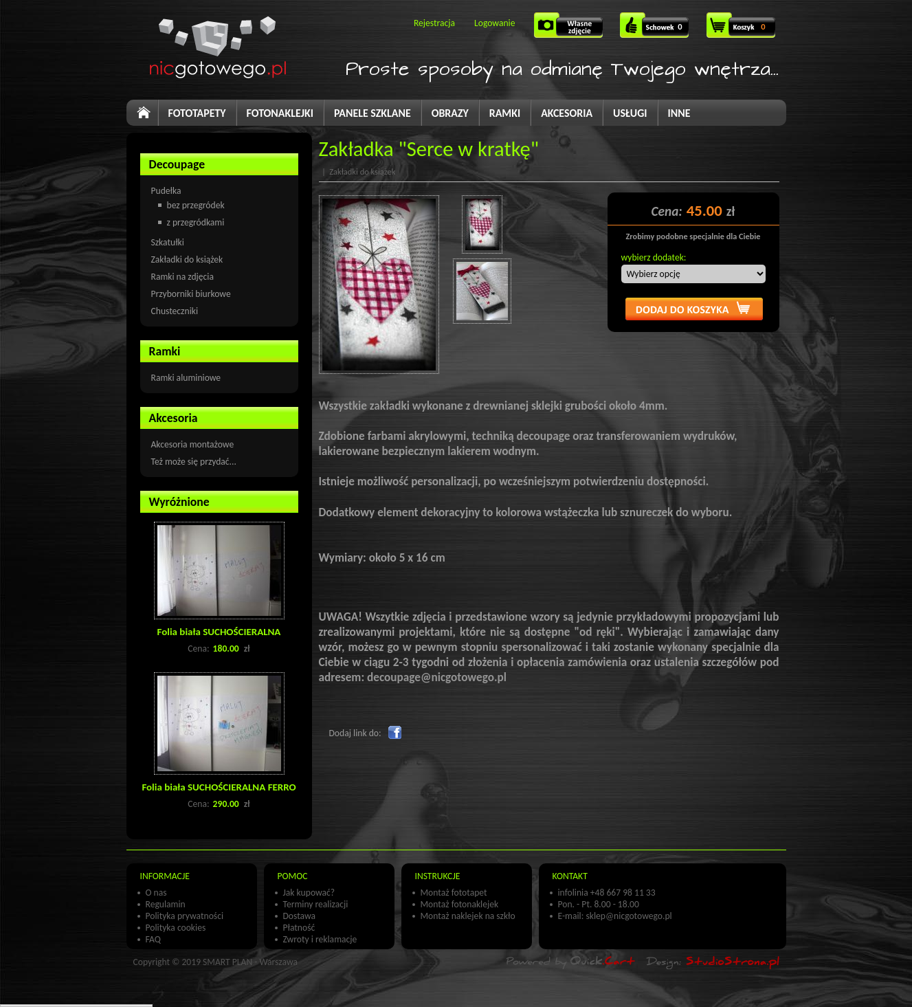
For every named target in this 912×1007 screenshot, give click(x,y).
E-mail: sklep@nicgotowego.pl (615, 916)
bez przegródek (196, 205)
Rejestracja (434, 23)
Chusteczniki (175, 311)
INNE (679, 113)
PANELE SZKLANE (372, 113)
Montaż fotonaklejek (460, 904)
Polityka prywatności (185, 916)
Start (149, 118)
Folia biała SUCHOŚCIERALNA (219, 632)
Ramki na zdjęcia (182, 277)
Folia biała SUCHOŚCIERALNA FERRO (219, 787)
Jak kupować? (309, 892)
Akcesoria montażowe (192, 444)
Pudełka (166, 191)
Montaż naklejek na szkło (468, 916)
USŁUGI (630, 113)
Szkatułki (167, 242)
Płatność (299, 927)
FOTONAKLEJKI (280, 113)
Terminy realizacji (315, 904)
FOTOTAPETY (197, 113)
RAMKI (504, 113)
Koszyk (743, 33)
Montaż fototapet (454, 892)
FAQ (153, 939)
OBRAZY (450, 113)
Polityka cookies (176, 927)
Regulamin (166, 904)
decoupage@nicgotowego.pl (437, 677)
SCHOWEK (655, 29)
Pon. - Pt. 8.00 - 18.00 (598, 904)
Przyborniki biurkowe (191, 294)
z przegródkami (196, 222)
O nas (156, 892)
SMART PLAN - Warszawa (250, 962)
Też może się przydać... (193, 461)
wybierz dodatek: (654, 257)
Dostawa (299, 916)
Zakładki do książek (187, 259)
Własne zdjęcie (570, 29)
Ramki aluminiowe (186, 378)
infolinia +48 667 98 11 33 (607, 892)
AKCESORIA (566, 113)
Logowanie (494, 23)
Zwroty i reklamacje (320, 939)
